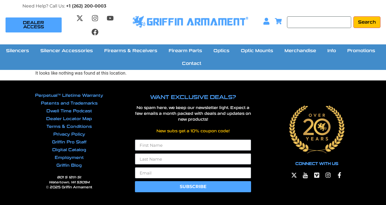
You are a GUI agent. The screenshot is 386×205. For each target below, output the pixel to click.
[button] (19, 50)
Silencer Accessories (66, 50)
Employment (69, 157)
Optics (221, 50)
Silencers (17, 50)
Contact (191, 63)
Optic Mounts (257, 50)
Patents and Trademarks (69, 103)
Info (331, 50)
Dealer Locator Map (69, 118)
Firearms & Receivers (130, 50)
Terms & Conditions (69, 126)
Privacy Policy (69, 134)
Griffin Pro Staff (69, 142)
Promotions (361, 50)
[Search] (319, 22)
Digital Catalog (69, 149)
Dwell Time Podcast (69, 110)
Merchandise (300, 50)
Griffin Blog (69, 165)
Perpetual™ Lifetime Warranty (69, 95)
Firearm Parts (185, 50)
